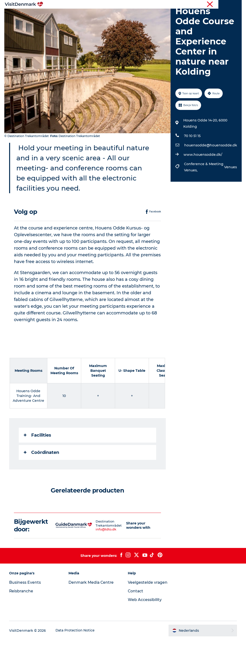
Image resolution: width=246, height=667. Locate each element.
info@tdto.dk (100, 557)
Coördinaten (42, 479)
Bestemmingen (101, 15)
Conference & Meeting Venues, (203, 194)
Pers (238, 4)
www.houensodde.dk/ (202, 182)
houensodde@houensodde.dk (210, 172)
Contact (136, 618)
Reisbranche (221, 4)
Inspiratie (71, 15)
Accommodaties (168, 15)
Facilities (38, 462)
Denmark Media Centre (92, 609)
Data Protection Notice (76, 657)
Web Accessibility (145, 627)
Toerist (203, 4)
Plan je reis (123, 20)
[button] (120, 552)
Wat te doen (134, 15)
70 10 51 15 (192, 163)
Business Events (25, 609)
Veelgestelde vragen (148, 609)
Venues (230, 194)
